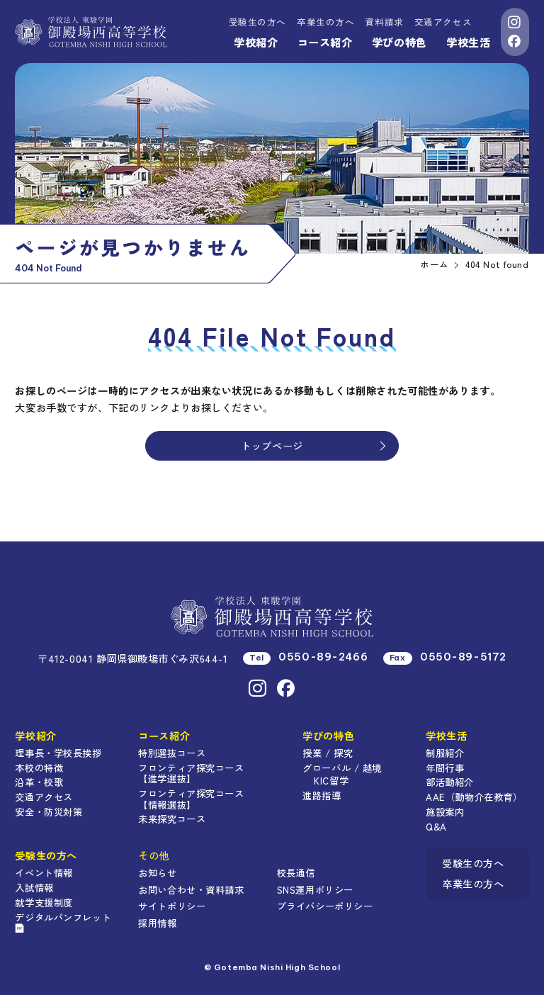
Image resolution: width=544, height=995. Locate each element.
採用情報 (157, 923)
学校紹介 (256, 42)
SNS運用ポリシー (315, 889)
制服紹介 (445, 753)
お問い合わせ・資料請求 (191, 889)
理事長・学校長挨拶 (58, 753)
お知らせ (157, 872)
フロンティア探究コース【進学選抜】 (191, 773)
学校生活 (468, 42)
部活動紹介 (450, 782)
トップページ (314, 445)
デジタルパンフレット (63, 921)
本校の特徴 (39, 767)
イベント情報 (43, 872)
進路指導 (321, 795)
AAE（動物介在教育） (474, 796)
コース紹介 (325, 42)
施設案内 (445, 811)
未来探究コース (171, 818)
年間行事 (445, 767)
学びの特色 (399, 42)
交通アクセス (443, 21)
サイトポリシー (171, 906)
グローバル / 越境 (342, 767)
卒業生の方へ (325, 21)
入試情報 (34, 887)
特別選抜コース (171, 753)
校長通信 (296, 872)
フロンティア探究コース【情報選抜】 (191, 798)
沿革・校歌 (39, 782)
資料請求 (384, 21)
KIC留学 (331, 780)
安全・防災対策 (48, 811)
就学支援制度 (43, 902)
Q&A (436, 826)
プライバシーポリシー (325, 906)
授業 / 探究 (327, 753)
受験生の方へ (257, 21)
